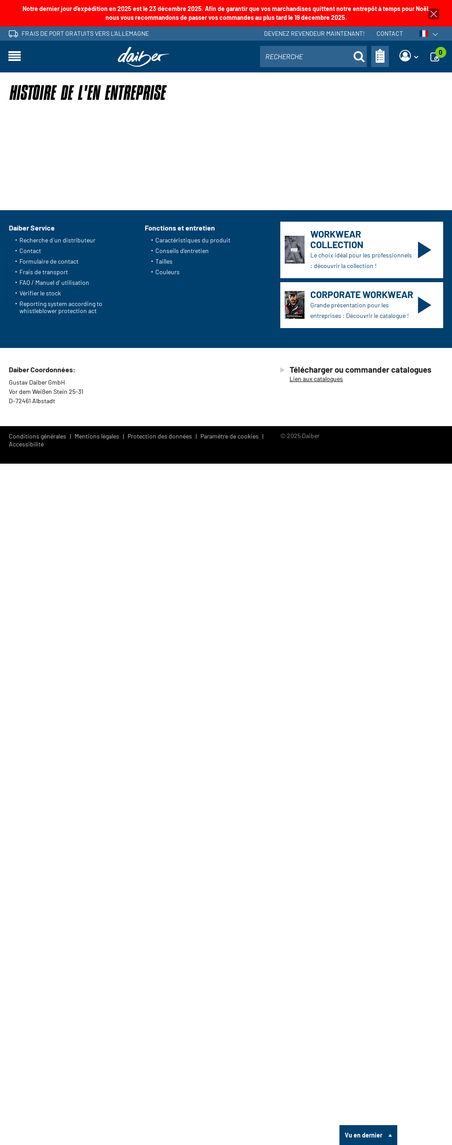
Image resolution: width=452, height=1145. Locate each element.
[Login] (408, 56)
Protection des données (160, 1117)
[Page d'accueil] (144, 57)
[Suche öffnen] (359, 56)
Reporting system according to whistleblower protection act (60, 988)
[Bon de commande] (380, 56)
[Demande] (437, 56)
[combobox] (313, 56)
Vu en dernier (363, 1135)
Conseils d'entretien (182, 931)
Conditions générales (37, 1117)
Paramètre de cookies (229, 1117)
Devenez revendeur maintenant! (314, 33)
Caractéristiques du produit (192, 921)
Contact (390, 33)
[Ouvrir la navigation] (14, 56)
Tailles (164, 942)
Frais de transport (43, 952)
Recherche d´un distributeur (57, 921)
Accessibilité (26, 1125)
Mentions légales (97, 1117)
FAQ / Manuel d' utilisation (54, 963)
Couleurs (167, 952)
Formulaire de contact (49, 942)
